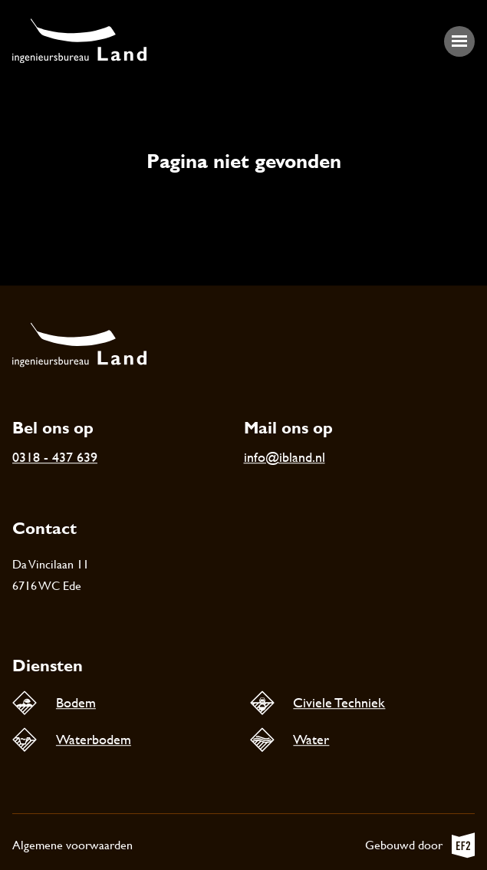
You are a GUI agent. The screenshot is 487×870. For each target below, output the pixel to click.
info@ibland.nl (284, 457)
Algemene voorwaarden (72, 845)
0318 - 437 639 (54, 457)
